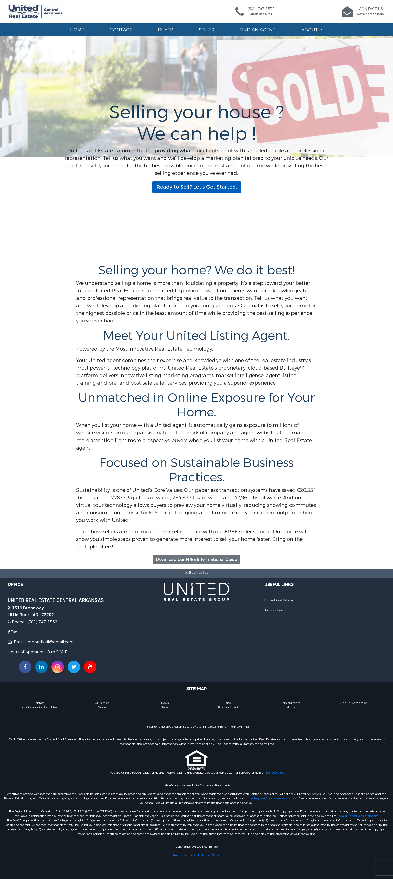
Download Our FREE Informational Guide (196, 559)
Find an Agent (258, 30)
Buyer (165, 30)
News (165, 703)
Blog (228, 703)
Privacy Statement (186, 855)
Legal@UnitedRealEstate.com (357, 816)
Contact (121, 30)
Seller (206, 30)
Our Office (102, 703)
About (310, 30)
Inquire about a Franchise (39, 707)
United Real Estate (278, 600)
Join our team (275, 610)
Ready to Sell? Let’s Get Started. (196, 187)
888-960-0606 (275, 773)
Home (77, 30)
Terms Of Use (211, 855)
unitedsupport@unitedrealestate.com (271, 798)
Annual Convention (354, 703)
